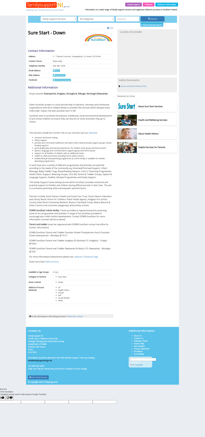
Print (110, 28)
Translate (136, 365)
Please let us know (75, 316)
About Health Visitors (148, 133)
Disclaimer (138, 351)
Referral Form (52, 261)
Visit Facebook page (61, 80)
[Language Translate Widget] (143, 359)
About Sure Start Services (150, 106)
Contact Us (138, 338)
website (92, 132)
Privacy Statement (141, 349)
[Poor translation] (9, 398)
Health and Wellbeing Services (152, 120)
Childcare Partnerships (166, 4)
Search (152, 18)
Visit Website (59, 75)
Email (56, 71)
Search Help (139, 343)
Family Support (133, 4)
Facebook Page (91, 256)
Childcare (148, 4)
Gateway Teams (141, 341)
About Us (138, 335)
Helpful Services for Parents (151, 147)
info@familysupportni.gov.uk (40, 360)
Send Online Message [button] (38, 377)
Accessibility (139, 354)
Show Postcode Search (152, 25)
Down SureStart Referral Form (134, 86)
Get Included (139, 346)
